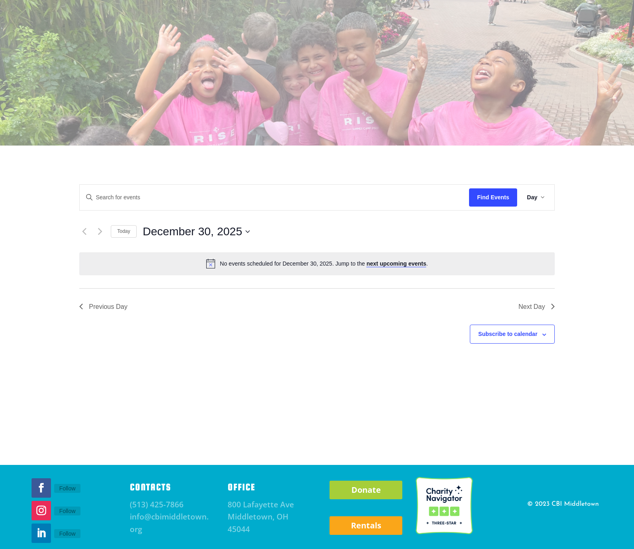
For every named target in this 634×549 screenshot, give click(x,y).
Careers (541, 129)
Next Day (536, 306)
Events (143, 129)
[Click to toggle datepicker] (196, 232)
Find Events (493, 197)
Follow (67, 488)
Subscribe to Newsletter (154, 25)
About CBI (97, 129)
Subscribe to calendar (507, 334)
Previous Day (103, 306)
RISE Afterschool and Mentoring (310, 129)
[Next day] (100, 231)
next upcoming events (396, 263)
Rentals (366, 525)
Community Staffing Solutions (460, 129)
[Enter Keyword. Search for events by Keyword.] (274, 197)
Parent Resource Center (204, 129)
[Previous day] (84, 231)
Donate (491, 25)
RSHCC (388, 129)
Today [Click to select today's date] (123, 231)
